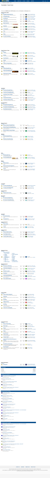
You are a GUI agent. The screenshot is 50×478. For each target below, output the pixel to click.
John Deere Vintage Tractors (8, 99)
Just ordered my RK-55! (30, 197)
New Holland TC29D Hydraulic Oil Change (32, 26)
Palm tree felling (29, 331)
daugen (34, 125)
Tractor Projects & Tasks (5, 50)
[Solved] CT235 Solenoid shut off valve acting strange (33, 163)
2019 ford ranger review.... (30, 63)
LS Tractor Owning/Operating (8, 187)
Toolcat (4, 168)
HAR (33, 34)
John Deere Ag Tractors (7, 97)
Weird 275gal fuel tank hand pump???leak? (32, 36)
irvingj (32, 128)
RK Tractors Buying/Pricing (7, 197)
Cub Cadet (3, 214)
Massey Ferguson (4, 123)
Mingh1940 (33, 56)
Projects (4, 52)
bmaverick (34, 98)
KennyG (34, 308)
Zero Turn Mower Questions (30, 294)
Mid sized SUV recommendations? (7, 398)
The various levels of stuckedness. (7, 384)
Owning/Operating (6, 16)
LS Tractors (3, 183)
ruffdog (34, 300)
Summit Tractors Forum (7, 192)
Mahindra (2, 134)
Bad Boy (13, 253)
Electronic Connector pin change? (31, 16)
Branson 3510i (29, 344)
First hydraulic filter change (30, 187)
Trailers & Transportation (7, 63)
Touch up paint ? (29, 192)
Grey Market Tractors (15, 261)
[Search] (47, 1)
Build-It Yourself (4, 408)
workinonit (33, 95)
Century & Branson (15, 254)
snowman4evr (33, 24)
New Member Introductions (7, 343)
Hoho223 (34, 297)
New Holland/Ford (4, 102)
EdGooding (34, 234)
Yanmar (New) (5, 223)
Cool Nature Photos (29, 328)
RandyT (34, 337)
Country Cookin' (4, 445)
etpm (33, 219)
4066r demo (28, 92)
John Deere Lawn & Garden (7, 94)
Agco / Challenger (6, 253)
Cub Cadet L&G (6, 218)
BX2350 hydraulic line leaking (30, 70)
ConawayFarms (35, 107)
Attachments (5, 20)
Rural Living (5, 325)
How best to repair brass (30, 55)
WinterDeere (32, 17)
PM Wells (32, 109)
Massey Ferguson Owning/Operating (9, 127)
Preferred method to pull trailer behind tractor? (9, 404)
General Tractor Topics (5, 12)
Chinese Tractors (7, 261)
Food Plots (5, 304)
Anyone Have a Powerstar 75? (31, 104)
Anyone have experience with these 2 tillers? (32, 299)
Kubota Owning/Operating (7, 70)
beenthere (32, 100)
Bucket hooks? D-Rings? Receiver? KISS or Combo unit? (10, 387)
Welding (4, 55)
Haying (4, 60)
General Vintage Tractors (7, 231)
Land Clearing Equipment (7, 275)
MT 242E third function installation (31, 185)
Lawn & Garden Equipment (7, 294)
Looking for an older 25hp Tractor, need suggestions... (33, 14)
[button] (30, 1)
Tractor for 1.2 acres (7, 395)
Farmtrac (5, 255)
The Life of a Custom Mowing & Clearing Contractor (10, 381)
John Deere (3, 88)
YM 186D (28, 224)
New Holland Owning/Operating (8, 106)
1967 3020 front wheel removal (31, 99)
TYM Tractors (6, 259)
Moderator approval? (29, 347)
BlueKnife (34, 71)
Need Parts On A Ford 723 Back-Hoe (31, 268)
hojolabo (32, 58)
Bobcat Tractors (6, 162)
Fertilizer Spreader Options (30, 307)
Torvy (31, 198)
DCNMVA (34, 257)
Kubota (2, 66)
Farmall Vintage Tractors (7, 236)
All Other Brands (14, 260)
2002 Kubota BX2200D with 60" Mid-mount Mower (33, 364)
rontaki (31, 348)
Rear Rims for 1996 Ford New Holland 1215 (32, 31)
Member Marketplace (4, 362)
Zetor (5, 260)
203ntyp (34, 19)
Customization (4, 414)
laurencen (34, 271)
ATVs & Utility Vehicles (7, 278)
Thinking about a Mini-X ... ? (6, 415)
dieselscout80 (35, 61)
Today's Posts (4, 2)
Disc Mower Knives (29, 60)
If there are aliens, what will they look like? (32, 334)
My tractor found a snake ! (6, 392)
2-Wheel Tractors (6, 301)
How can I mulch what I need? (7, 378)
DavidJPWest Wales (32, 131)
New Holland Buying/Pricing (8, 104)
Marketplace (5, 364)
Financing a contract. (29, 275)
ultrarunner (34, 53)
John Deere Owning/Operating (8, 92)
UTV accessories (29, 278)
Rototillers (5, 299)
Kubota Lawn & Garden (7, 73)
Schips (31, 155)
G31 (33, 188)
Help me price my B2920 (30, 68)
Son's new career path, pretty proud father (32, 340)
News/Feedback (6, 346)
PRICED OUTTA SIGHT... (30, 136)
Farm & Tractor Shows (7, 323)
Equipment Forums (4, 250)
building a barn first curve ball (30, 52)
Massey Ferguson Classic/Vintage (9, 130)
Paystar (31, 324)
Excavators (5, 273)
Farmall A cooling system (30, 236)
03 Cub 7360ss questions (30, 216)
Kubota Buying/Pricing (7, 68)
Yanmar (4, 226)
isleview (33, 193)
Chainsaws (5, 296)
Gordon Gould (35, 29)
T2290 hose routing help (30, 73)
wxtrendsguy (33, 158)
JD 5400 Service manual (30, 97)
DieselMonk (34, 105)
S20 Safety (28, 256)
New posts (8, 2)
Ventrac (13, 259)
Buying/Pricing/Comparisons (8, 14)
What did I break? (5, 418)
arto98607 (32, 32)
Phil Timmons (34, 266)
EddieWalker (34, 329)
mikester (33, 21)
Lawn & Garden (3, 292)
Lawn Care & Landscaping (7, 307)
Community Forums (4, 321)
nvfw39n (33, 227)
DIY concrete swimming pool (30, 23)
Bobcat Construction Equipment (8, 165)
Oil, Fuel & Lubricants (7, 36)
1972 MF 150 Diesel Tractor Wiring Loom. (32, 130)
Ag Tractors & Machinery (7, 265)
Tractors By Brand (6, 252)
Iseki (13, 255)
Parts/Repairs (5, 18)
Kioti (2, 153)
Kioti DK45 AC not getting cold (31, 157)
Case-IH (5, 254)
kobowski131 (32, 200)
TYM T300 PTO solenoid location (31, 18)
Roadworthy (32, 186)
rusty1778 (33, 74)
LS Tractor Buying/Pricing (7, 185)
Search (11, 2)
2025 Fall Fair (29, 323)
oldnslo (32, 139)
